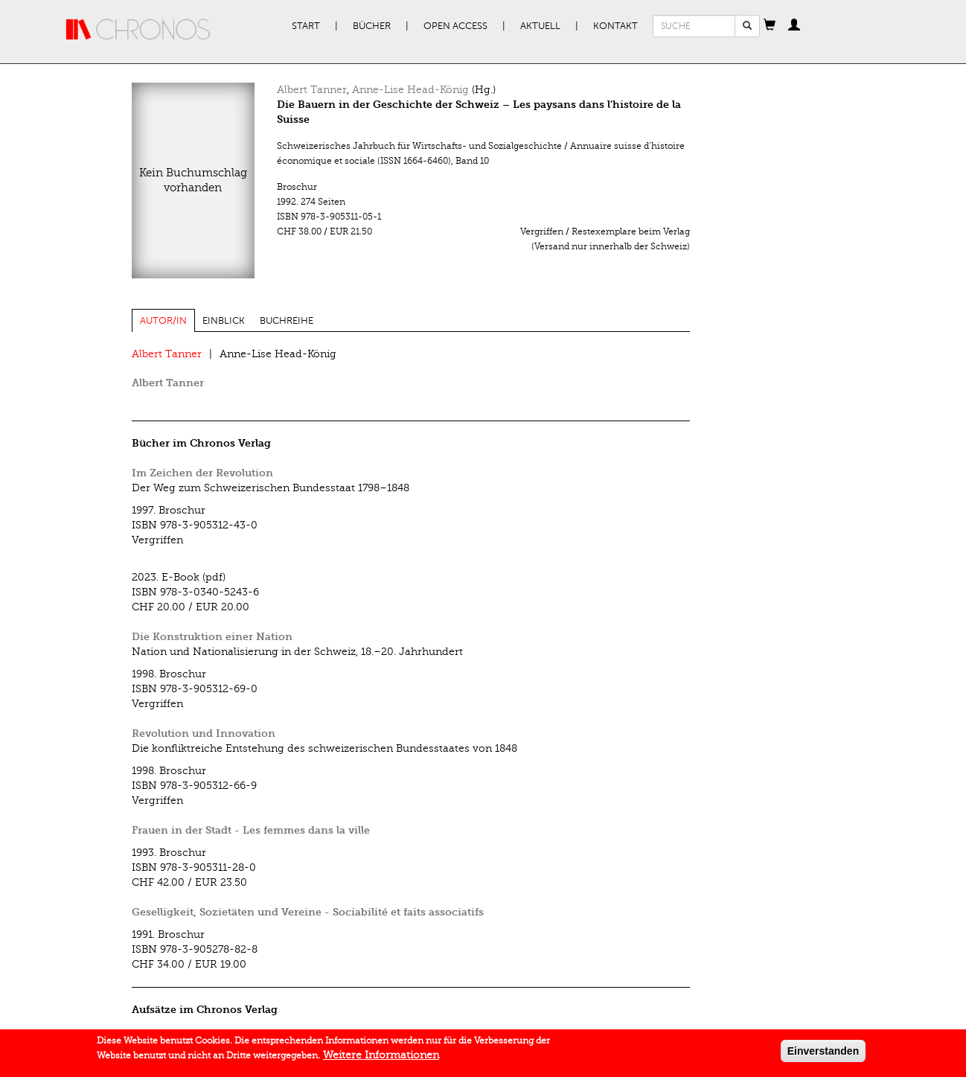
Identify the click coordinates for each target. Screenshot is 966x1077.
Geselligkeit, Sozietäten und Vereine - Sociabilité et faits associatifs (308, 912)
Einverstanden (823, 1054)
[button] (769, 26)
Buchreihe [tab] (286, 321)
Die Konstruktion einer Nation (212, 636)
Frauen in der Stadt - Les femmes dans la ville (251, 830)
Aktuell (540, 26)
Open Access (455, 26)
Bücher (372, 26)
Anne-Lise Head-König (410, 89)
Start (306, 26)
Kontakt (615, 26)
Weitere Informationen (381, 1058)
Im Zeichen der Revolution (202, 473)
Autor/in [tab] (163, 321)
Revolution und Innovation (203, 733)
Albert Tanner (312, 89)
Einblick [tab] (223, 321)
